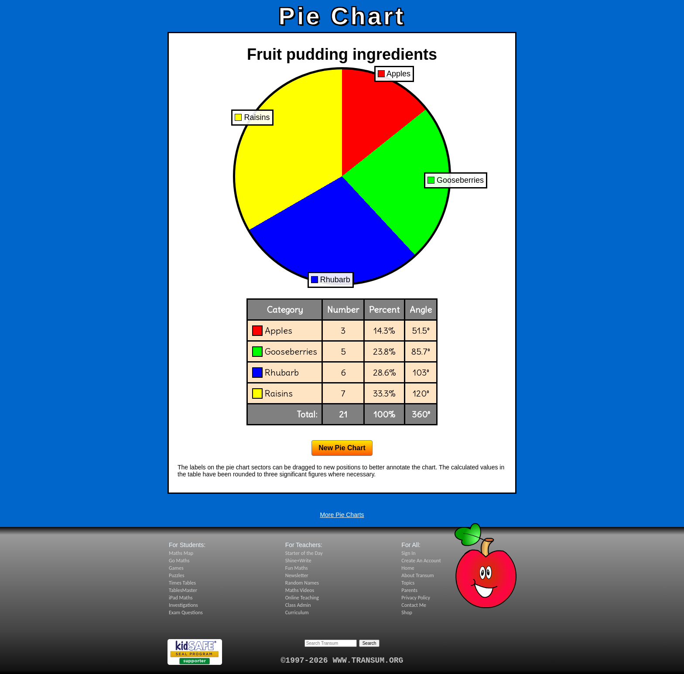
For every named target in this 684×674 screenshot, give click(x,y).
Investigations (183, 605)
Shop (406, 612)
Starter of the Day (304, 553)
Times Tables (182, 583)
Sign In (408, 553)
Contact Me (413, 605)
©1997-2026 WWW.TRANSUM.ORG (342, 660)
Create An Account (421, 561)
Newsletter (296, 575)
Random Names (302, 583)
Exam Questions (186, 612)
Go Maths (179, 561)
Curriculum (297, 612)
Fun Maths (296, 568)
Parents (409, 590)
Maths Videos (300, 590)
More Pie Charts (342, 514)
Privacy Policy (415, 598)
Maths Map (181, 553)
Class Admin (298, 605)
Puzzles (176, 575)
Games (176, 568)
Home (407, 568)
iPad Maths (180, 598)
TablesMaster (183, 590)
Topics (407, 583)
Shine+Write (298, 561)
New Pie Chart (342, 448)
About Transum (417, 575)
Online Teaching (302, 598)
